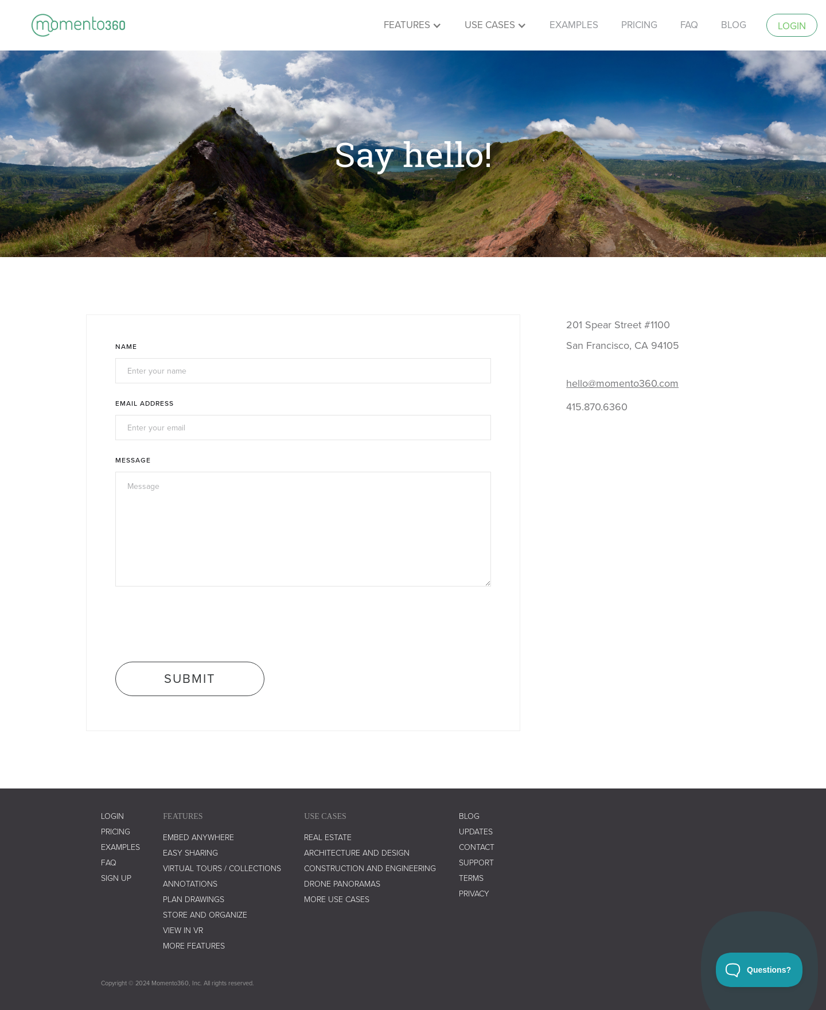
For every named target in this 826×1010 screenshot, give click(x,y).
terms (471, 878)
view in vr (183, 930)
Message (133, 460)
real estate (328, 837)
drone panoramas (342, 884)
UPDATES (476, 832)
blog (469, 816)
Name (126, 346)
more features (194, 946)
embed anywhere (198, 837)
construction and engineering (370, 868)
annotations (190, 884)
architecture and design (357, 853)
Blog (733, 25)
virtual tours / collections (222, 868)
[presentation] (202, 623)
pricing (639, 25)
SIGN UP (116, 878)
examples (574, 25)
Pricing (115, 832)
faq (689, 25)
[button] (412, 25)
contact (476, 847)
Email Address (144, 403)
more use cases (336, 899)
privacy (474, 894)
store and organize (205, 915)
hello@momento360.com (622, 383)
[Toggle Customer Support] (759, 970)
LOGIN (112, 816)
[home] (78, 25)
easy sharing (190, 853)
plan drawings (193, 899)
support (476, 863)
